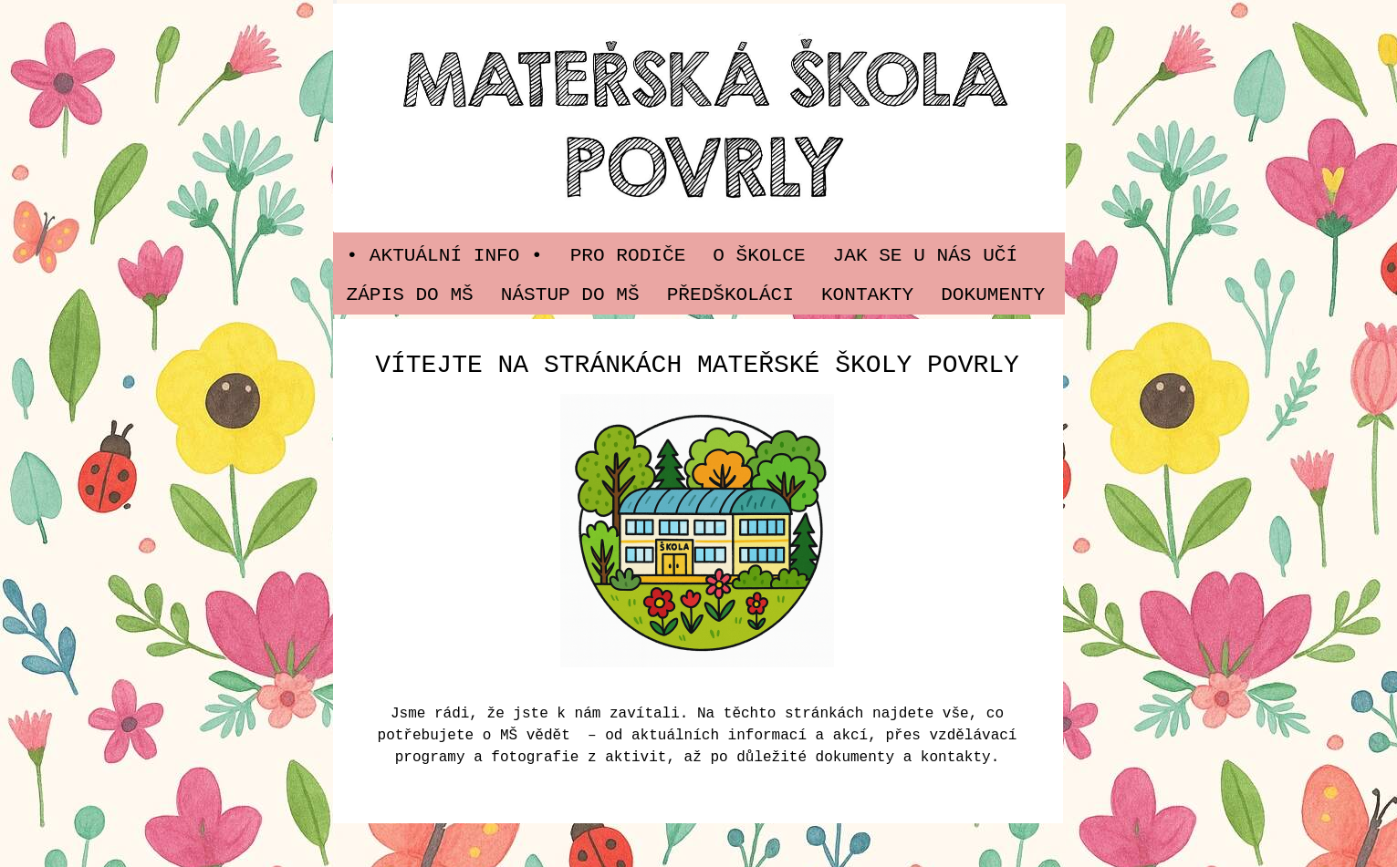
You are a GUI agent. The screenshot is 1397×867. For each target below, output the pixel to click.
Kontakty (867, 294)
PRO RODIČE (628, 255)
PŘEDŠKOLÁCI (730, 294)
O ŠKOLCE (759, 255)
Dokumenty (993, 294)
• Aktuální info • (445, 255)
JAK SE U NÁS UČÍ (925, 255)
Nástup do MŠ (570, 294)
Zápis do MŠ (410, 294)
